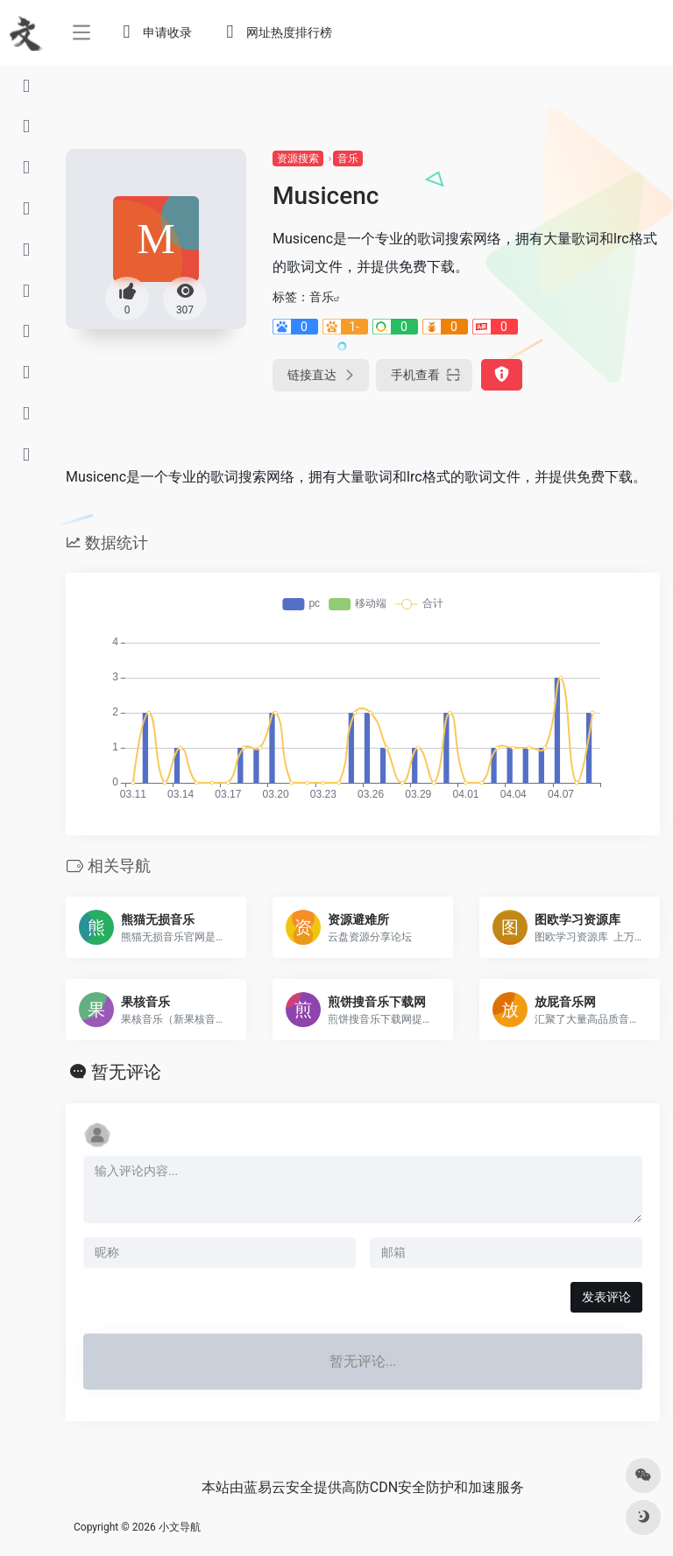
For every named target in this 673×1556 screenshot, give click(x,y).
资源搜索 (298, 158)
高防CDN (370, 1487)
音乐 (347, 158)
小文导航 (180, 1527)
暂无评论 (126, 1071)
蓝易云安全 (279, 1487)
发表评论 (606, 1297)
